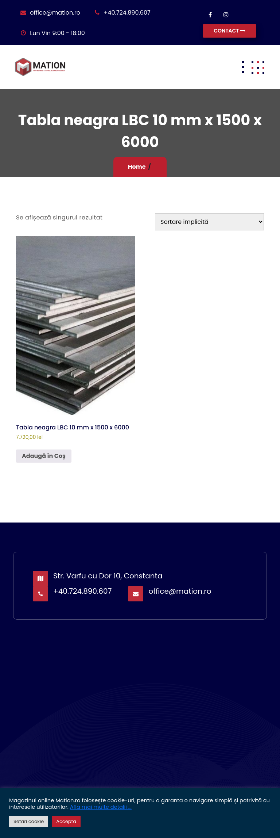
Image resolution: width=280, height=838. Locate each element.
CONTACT (229, 30)
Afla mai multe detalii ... (101, 807)
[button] (258, 67)
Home (137, 166)
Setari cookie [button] (28, 821)
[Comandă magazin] (209, 221)
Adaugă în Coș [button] (44, 456)
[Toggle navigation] (243, 67)
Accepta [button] (66, 821)
